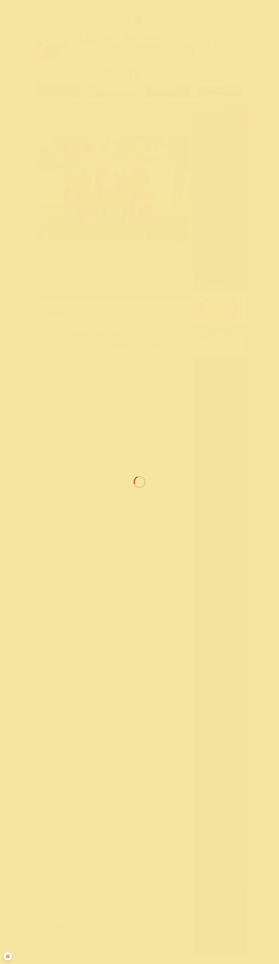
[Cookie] (8, 956)
